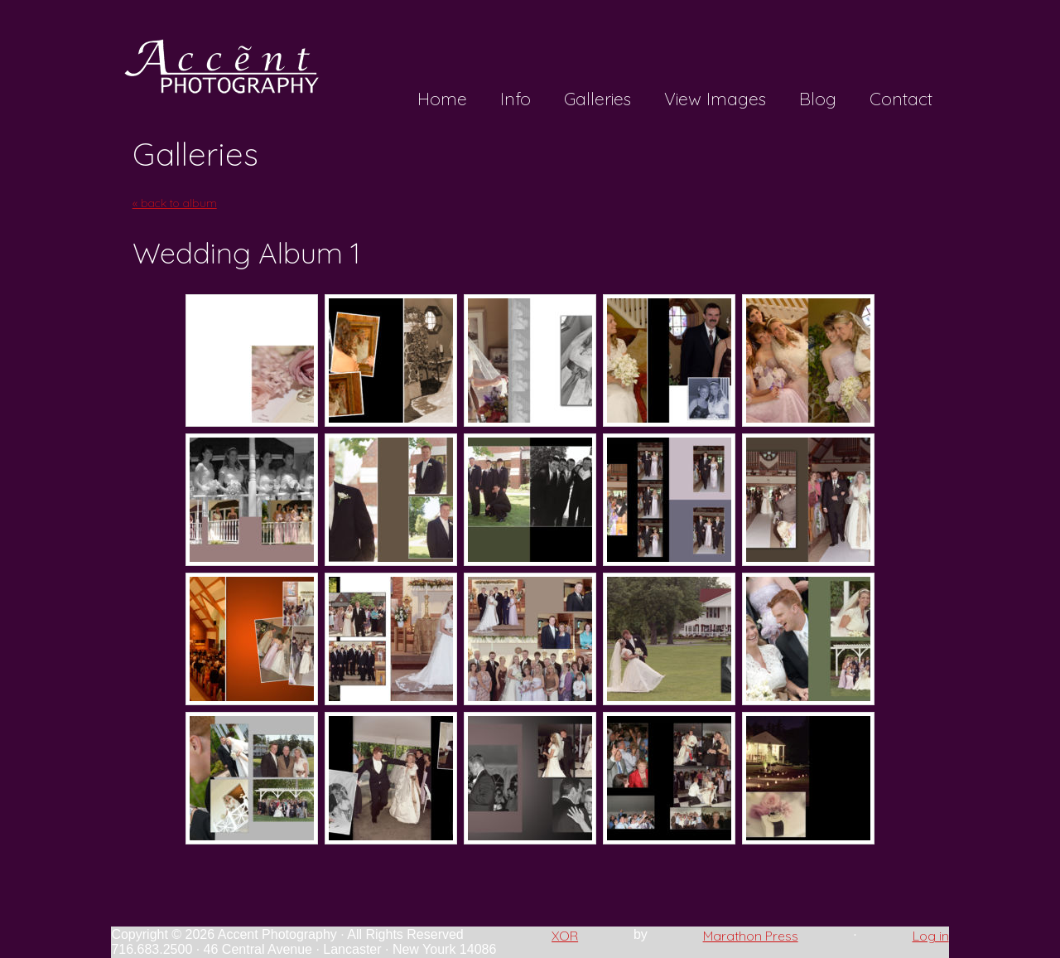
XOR (565, 935)
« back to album (174, 203)
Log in (931, 935)
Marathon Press (750, 935)
